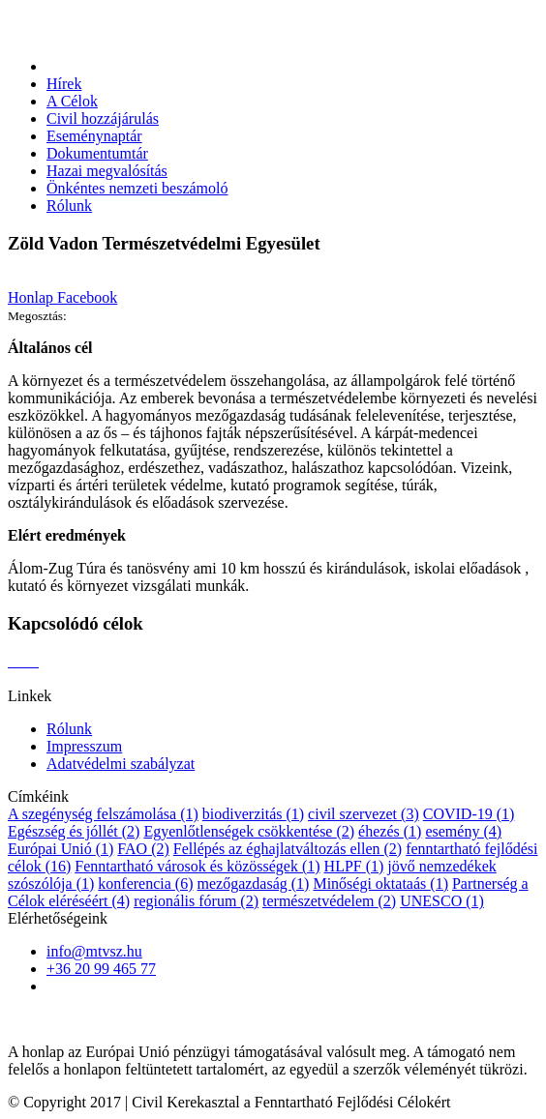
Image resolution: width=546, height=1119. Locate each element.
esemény (463, 831)
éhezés (389, 831)
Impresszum (84, 746)
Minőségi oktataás (380, 883)
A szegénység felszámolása (103, 814)
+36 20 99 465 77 (101, 968)
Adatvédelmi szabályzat (120, 763)
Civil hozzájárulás (102, 118)
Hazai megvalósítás (106, 170)
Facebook (87, 297)
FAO (142, 848)
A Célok (72, 101)
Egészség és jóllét (73, 831)
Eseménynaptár (94, 136)
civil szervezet (363, 814)
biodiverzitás (253, 814)
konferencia (145, 883)
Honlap (32, 297)
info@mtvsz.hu (94, 951)
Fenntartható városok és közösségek (197, 866)
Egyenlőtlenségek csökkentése (248, 831)
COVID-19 (469, 814)
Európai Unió (60, 848)
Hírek (63, 83)
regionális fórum (196, 901)
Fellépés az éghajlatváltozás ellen (287, 848)
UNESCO (442, 901)
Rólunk (69, 205)
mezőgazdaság (253, 883)
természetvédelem (329, 901)
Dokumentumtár (97, 153)
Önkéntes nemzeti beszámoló (137, 188)
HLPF (354, 866)
